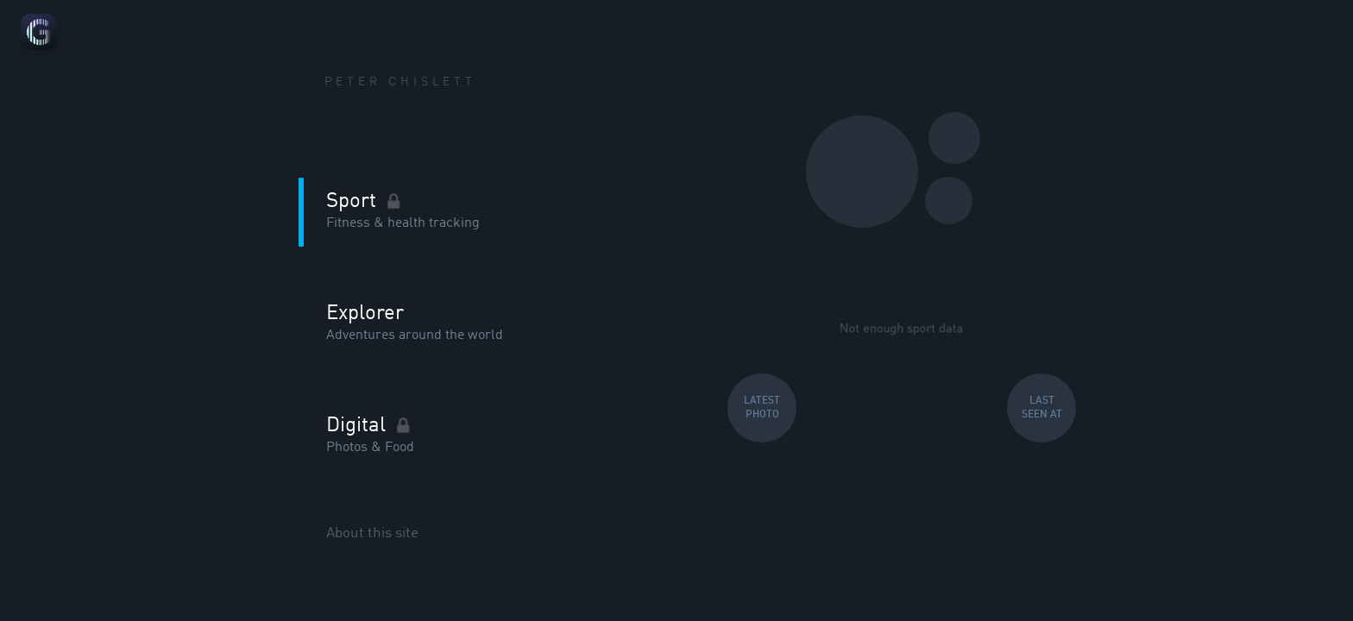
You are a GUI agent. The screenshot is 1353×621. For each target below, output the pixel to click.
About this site (372, 532)
